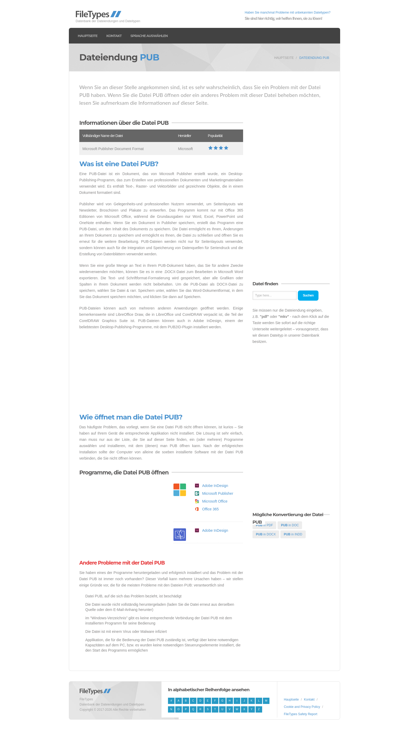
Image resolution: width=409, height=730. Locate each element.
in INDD (293, 534)
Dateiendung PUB (314, 58)
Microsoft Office (214, 501)
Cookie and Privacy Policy (302, 707)
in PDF (264, 525)
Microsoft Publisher (217, 493)
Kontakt (114, 36)
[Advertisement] (161, 371)
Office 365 (210, 509)
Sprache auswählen (149, 36)
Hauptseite (88, 36)
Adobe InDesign (215, 486)
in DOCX (266, 534)
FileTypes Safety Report (300, 714)
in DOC (290, 525)
